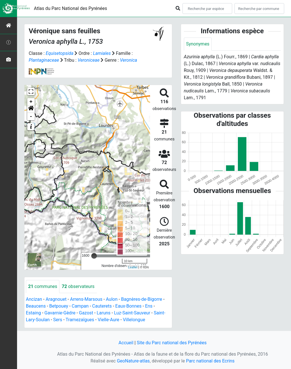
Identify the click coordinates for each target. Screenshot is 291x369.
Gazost (86, 313)
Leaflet (132, 267)
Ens (148, 306)
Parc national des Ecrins (210, 361)
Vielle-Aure (108, 319)
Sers (57, 319)
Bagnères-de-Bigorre (141, 299)
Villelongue (134, 319)
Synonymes (197, 44)
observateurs (78, 286)
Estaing (33, 313)
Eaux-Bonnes (128, 306)
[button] (31, 109)
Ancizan (34, 299)
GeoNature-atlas (133, 361)
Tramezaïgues (80, 319)
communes (42, 286)
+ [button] (31, 101)
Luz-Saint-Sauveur (132, 313)
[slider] (94, 256)
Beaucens (36, 306)
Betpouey (58, 306)
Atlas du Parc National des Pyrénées (70, 8)
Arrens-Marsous (86, 299)
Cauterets (102, 306)
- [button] (31, 116)
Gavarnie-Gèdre (59, 313)
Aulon (112, 299)
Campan (80, 306)
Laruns (104, 313)
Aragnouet (55, 299)
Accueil (126, 342)
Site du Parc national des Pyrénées (172, 342)
